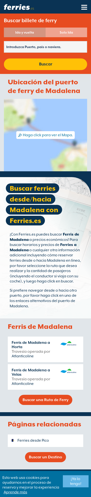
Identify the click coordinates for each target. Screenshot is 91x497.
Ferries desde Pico (33, 440)
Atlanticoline (23, 356)
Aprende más (15, 492)
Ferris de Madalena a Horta (31, 344)
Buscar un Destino (45, 457)
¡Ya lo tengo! (75, 481)
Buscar (45, 64)
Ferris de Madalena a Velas (31, 372)
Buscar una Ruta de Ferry (45, 400)
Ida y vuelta (24, 32)
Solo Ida (66, 32)
